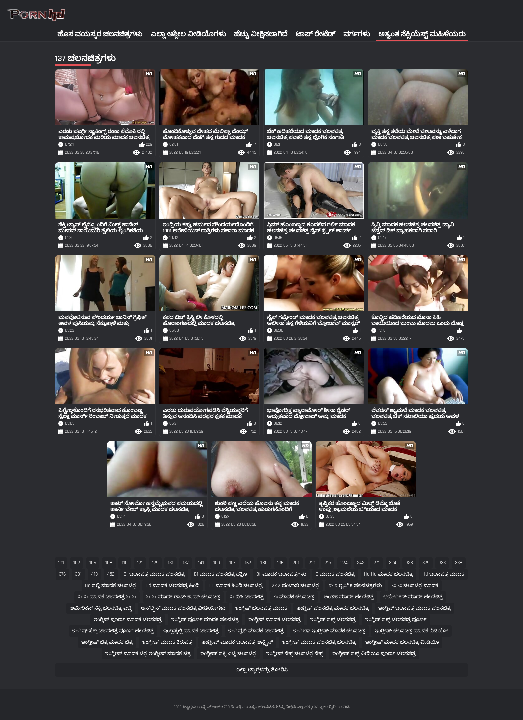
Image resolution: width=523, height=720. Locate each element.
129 (155, 563)
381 (78, 574)
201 (296, 563)
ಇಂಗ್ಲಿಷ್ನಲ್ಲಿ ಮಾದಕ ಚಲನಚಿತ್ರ (191, 631)
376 (62, 574)
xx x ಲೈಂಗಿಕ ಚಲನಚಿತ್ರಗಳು (355, 585)
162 (248, 563)
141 (201, 563)
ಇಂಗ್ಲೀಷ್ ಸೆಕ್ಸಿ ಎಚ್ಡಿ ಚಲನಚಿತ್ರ (228, 653)
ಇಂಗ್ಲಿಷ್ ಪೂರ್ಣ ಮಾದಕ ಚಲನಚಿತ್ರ (128, 619)
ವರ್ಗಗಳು (356, 34)
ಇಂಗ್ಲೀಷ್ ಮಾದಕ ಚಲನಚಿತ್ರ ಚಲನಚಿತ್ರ (319, 642)
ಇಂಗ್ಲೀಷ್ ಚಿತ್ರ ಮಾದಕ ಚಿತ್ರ (107, 642)
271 (377, 563)
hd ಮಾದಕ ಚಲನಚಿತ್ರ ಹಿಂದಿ (172, 585)
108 (108, 563)
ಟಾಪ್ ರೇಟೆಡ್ (315, 34)
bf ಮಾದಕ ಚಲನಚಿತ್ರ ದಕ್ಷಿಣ (220, 574)
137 (186, 563)
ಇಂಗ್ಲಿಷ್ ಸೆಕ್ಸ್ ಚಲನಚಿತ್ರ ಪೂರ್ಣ (396, 619)
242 (360, 563)
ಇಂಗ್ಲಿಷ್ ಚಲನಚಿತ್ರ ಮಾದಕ (261, 608)
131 (170, 563)
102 (76, 563)
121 (140, 563)
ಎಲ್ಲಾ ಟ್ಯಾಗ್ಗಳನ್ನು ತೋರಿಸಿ (262, 669)
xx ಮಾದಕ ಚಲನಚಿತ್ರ (293, 597)
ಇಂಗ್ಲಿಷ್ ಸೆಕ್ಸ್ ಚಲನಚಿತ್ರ (333, 619)
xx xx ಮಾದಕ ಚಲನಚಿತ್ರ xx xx (107, 597)
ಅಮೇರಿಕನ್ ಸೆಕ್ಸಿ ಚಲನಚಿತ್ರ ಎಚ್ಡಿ (101, 608)
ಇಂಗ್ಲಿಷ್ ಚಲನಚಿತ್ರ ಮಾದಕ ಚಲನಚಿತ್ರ (333, 608)
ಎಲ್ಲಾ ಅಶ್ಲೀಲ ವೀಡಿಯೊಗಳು (188, 34)
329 (425, 563)
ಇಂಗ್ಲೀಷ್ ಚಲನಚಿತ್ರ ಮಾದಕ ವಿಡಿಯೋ (411, 631)
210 (312, 563)
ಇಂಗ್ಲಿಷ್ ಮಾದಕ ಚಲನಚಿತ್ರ (274, 619)
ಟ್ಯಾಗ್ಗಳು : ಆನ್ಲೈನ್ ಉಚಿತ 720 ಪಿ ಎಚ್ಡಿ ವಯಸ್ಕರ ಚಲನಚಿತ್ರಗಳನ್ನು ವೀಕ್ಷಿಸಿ (239, 706)
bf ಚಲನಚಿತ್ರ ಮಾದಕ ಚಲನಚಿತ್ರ (154, 574)
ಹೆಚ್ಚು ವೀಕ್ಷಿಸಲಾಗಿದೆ (260, 34)
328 (409, 563)
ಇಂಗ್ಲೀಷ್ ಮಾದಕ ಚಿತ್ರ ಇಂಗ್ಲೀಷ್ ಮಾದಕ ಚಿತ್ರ (148, 653)
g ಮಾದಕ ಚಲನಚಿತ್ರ (335, 574)
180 (264, 563)
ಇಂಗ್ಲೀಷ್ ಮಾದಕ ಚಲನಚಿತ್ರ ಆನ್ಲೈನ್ (237, 642)
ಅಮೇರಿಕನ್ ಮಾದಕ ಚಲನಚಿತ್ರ (413, 597)
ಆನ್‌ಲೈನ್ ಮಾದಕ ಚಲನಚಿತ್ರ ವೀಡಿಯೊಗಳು (183, 608)
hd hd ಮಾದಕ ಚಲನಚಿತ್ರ (388, 574)
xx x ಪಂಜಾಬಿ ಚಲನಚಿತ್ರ (295, 585)
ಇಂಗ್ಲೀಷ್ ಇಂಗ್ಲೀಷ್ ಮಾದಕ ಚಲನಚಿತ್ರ (329, 631)
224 (344, 563)
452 (110, 574)
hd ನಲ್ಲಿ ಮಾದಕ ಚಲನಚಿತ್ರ (110, 585)
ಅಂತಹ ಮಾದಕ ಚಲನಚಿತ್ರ (349, 597)
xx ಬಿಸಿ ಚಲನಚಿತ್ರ (247, 597)
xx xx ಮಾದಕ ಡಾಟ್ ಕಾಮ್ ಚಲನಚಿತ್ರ (183, 597)
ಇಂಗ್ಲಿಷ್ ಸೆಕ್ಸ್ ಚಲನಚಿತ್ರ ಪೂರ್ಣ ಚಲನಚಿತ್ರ (113, 631)
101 (61, 563)
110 (125, 563)
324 (392, 563)
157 (232, 563)
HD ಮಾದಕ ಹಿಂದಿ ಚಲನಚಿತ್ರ (236, 585)
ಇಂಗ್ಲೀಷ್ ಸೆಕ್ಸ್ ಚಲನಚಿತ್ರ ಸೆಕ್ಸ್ (294, 653)
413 (94, 574)
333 (442, 563)
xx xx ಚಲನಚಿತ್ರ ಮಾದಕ (414, 585)
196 (280, 563)
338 (458, 563)
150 (216, 563)
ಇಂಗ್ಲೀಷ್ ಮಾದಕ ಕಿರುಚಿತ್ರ (167, 642)
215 (328, 563)
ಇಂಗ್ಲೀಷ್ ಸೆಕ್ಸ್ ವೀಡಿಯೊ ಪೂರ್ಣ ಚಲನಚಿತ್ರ (374, 653)
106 (92, 563)
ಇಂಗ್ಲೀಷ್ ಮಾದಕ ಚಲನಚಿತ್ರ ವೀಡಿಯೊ (402, 642)
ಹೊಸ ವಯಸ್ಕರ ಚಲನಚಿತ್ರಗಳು (99, 34)
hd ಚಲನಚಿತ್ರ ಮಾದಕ (443, 574)
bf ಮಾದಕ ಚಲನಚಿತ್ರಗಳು (281, 574)
